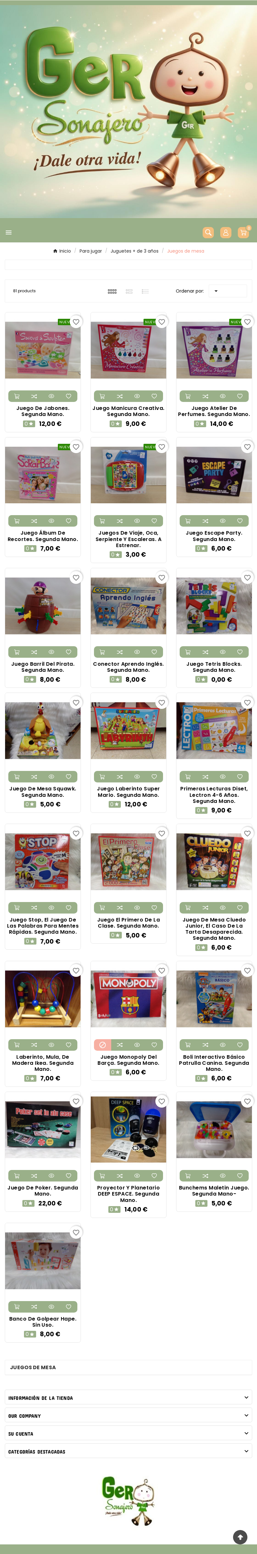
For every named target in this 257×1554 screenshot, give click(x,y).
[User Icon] (225, 232)
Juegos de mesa (33, 1367)
